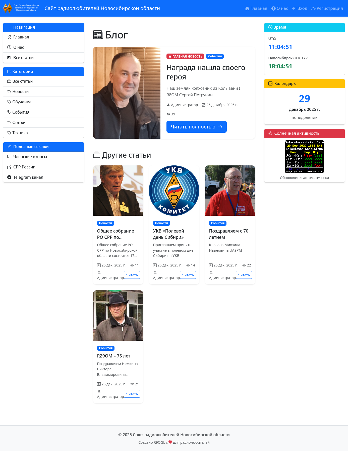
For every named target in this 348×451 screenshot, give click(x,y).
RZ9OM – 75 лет (113, 356)
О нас (15, 47)
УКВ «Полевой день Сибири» (168, 234)
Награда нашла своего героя (205, 72)
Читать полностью (196, 126)
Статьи (16, 122)
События (18, 112)
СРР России (21, 167)
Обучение (19, 102)
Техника (17, 133)
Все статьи (20, 57)
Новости (18, 91)
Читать (132, 275)
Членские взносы (27, 156)
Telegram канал (25, 177)
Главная (18, 37)
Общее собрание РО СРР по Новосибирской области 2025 (115, 240)
